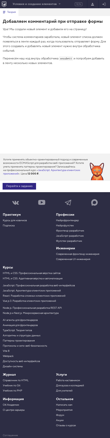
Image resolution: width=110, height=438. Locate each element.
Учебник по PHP (12, 390)
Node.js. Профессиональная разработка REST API (32, 308)
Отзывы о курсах (66, 425)
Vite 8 (6, 351)
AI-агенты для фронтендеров (20, 320)
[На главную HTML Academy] (4, 4)
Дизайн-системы (13, 366)
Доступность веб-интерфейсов (21, 361)
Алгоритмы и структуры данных (21, 335)
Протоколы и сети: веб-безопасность (25, 346)
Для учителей (64, 390)
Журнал (9, 375)
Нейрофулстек (65, 225)
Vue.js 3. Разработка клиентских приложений (29, 301)
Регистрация (92, 4)
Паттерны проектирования (19, 340)
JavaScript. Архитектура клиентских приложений (32, 290)
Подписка (9, 225)
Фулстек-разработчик (69, 241)
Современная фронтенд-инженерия (77, 254)
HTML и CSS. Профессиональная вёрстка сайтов (31, 273)
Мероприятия (64, 410)
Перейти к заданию (19, 186)
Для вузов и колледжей (70, 385)
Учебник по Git (11, 385)
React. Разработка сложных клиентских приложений (34, 296)
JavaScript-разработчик (70, 236)
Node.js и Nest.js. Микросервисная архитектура (31, 313)
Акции (60, 420)
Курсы (8, 267)
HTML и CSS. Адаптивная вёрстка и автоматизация (32, 278)
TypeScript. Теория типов (17, 330)
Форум (60, 415)
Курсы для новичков (15, 220)
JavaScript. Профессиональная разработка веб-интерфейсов (39, 285)
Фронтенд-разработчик (70, 230)
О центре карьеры (14, 410)
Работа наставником (68, 380)
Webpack (8, 356)
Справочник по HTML (16, 380)
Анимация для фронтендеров (20, 325)
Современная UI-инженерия (73, 259)
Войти (104, 4)
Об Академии (11, 405)
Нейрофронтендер (67, 220)
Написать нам (64, 405)
